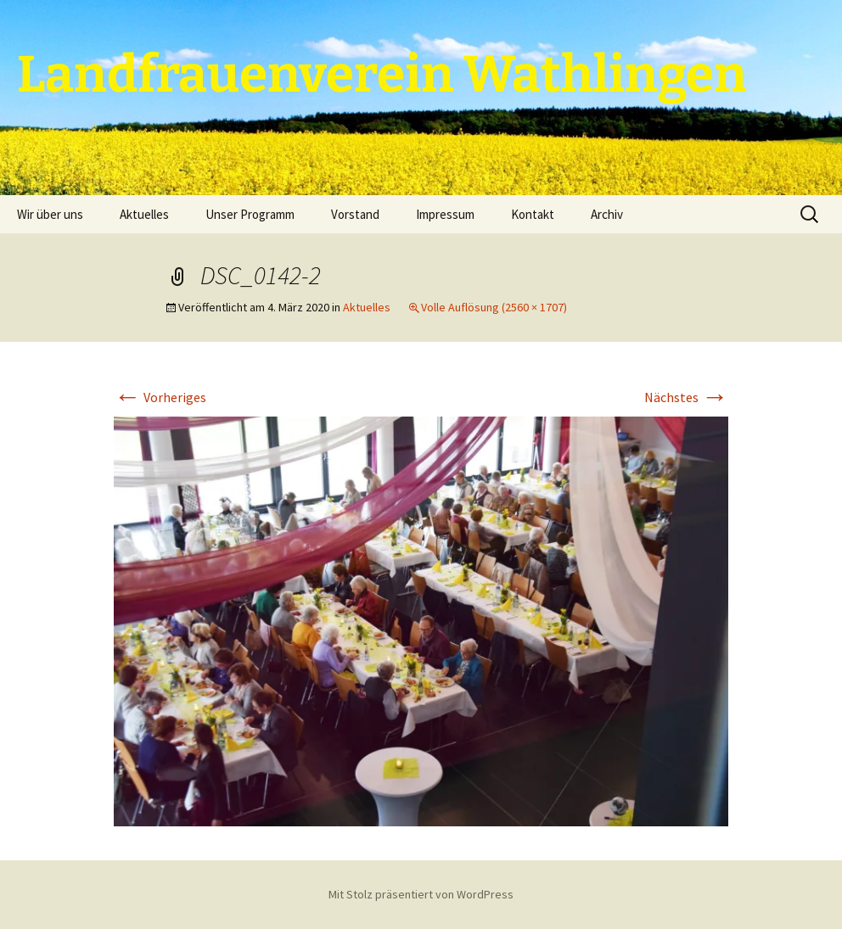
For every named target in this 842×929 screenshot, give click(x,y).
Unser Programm (250, 214)
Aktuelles (144, 214)
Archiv (607, 214)
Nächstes (686, 397)
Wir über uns (50, 214)
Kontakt (532, 214)
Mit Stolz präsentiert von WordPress (421, 894)
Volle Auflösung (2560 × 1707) (494, 307)
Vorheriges (160, 397)
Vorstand (355, 214)
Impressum (445, 214)
